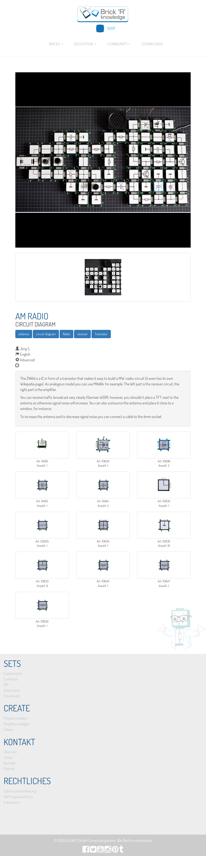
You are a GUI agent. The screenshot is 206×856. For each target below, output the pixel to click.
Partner (9, 768)
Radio (66, 334)
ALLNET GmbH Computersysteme (90, 840)
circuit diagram (46, 334)
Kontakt (9, 763)
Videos (9, 729)
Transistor (101, 334)
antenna (24, 334)
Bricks (56, 44)
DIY (6, 684)
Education (85, 44)
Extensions (12, 690)
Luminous (11, 679)
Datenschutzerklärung (20, 791)
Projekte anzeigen (16, 723)
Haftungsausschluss (18, 796)
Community (119, 44)
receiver (82, 334)
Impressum (12, 802)
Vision (8, 757)
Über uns (10, 751)
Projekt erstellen (15, 718)
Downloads (152, 44)
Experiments (13, 673)
